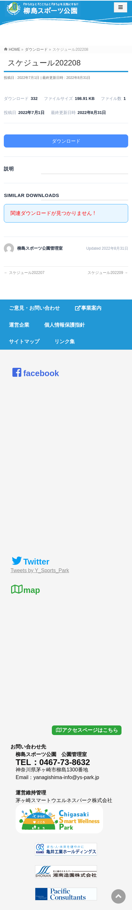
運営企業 (19, 325)
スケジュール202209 (107, 272)
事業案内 (88, 308)
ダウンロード (66, 141)
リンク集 (64, 341)
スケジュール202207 (24, 272)
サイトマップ (24, 341)
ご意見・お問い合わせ (34, 308)
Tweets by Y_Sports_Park (39, 570)
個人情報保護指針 (64, 325)
